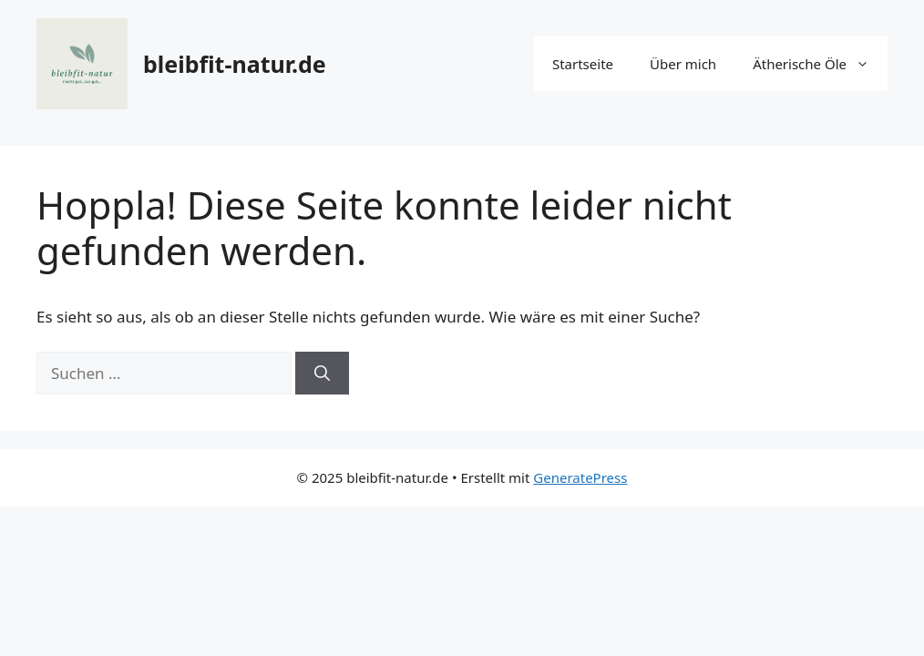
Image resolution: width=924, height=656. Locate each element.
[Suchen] (322, 373)
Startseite (582, 64)
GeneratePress (580, 477)
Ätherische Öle (820, 63)
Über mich (683, 64)
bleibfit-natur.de (234, 63)
